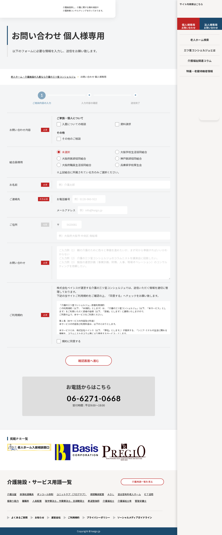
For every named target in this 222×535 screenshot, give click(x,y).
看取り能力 (13, 501)
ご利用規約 (73, 517)
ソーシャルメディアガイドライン (134, 517)
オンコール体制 (45, 494)
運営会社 (56, 517)
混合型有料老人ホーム (129, 494)
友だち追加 (199, 83)
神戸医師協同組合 (128, 158)
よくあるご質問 (19, 517)
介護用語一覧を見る (142, 481)
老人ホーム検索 (199, 40)
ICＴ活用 (148, 494)
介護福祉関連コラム (200, 61)
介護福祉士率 (125, 501)
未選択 (63, 152)
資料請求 (123, 124)
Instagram (194, 117)
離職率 (25, 501)
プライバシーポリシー (98, 517)
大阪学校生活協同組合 (131, 152)
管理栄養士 (141, 501)
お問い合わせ (188, 26)
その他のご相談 (69, 139)
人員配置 (37, 501)
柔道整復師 (93, 501)
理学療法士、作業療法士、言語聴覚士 (64, 501)
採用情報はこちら (200, 106)
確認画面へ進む (88, 360)
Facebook (188, 117)
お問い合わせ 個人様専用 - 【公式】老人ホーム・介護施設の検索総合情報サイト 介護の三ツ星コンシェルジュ (29, 9)
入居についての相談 (71, 124)
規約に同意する (69, 341)
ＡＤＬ (110, 494)
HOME (209, 117)
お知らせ (39, 517)
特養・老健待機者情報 (199, 71)
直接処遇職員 (27, 494)
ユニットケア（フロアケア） (72, 494)
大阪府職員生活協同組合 (74, 165)
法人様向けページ (200, 94)
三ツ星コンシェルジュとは (200, 50)
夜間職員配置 (97, 494)
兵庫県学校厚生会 (128, 165)
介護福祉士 (108, 501)
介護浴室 (11, 494)
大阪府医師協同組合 (71, 158)
